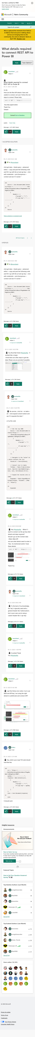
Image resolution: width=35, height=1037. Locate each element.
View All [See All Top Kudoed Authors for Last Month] (6, 963)
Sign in (16, 23)
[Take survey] (9, 868)
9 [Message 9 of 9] (13, 627)
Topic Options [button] (26, 63)
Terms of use (4, 1022)
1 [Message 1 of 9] (9, 127)
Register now (21, 39)
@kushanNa (24, 355)
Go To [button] (28, 23)
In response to (16, 345)
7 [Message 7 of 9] (13, 667)
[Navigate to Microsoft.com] (6, 14)
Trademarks (4, 1025)
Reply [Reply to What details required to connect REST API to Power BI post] (16, 131)
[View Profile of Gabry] (13, 753)
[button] (17, 63)
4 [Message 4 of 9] (9, 223)
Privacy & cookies (5, 1019)
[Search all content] (19, 27)
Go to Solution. (20, 115)
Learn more (5, 9)
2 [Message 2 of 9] (9, 814)
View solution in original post (13, 217)
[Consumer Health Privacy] (17, 1032)
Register (9, 23)
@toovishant (14, 162)
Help (22, 23)
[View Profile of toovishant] (11, 71)
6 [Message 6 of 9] (12, 504)
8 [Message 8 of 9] (13, 580)
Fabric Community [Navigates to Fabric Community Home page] (21, 14)
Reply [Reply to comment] (16, 227)
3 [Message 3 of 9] (9, 736)
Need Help (12, 122)
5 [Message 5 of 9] (10, 382)
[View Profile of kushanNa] (14, 150)
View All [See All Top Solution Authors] (6, 924)
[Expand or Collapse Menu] (2, 19)
